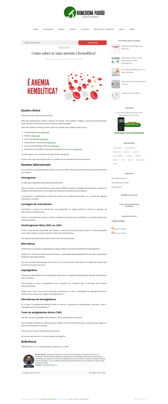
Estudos (127, 152)
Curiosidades (117, 148)
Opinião (137, 156)
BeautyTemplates (81, 399)
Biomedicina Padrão (49, 399)
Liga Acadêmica (118, 156)
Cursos (72, 29)
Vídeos (61, 29)
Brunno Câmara (120, 229)
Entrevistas (117, 152)
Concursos (48, 29)
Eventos (135, 152)
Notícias (129, 156)
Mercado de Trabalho (104, 29)
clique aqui (45, 132)
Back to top (141, 399)
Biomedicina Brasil (119, 178)
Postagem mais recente (31, 373)
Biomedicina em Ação (120, 182)
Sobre (132, 29)
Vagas (121, 29)
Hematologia (64, 47)
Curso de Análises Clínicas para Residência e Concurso (129, 114)
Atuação (85, 29)
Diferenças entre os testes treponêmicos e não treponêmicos (131, 60)
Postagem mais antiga (97, 373)
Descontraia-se (130, 148)
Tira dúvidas (140, 160)
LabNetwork (117, 187)
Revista (130, 160)
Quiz (123, 160)
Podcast (116, 160)
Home (35, 29)
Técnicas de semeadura (130, 93)
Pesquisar (93, 43)
